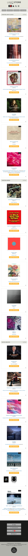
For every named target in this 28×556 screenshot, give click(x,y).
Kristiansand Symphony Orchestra (16, 116)
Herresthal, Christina (9, 470)
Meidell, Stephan (11, 281)
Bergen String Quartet (16, 510)
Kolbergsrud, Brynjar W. (21, 171)
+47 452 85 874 (14, 527)
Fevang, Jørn (14, 172)
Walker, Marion (5, 116)
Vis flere (24, 14)
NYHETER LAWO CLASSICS (7, 14)
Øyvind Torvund (14, 228)
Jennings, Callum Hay (5, 509)
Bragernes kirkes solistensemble (8, 170)
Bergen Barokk (17, 281)
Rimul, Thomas (16, 444)
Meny (14, 524)
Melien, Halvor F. (16, 170)
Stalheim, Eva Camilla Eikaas (16, 508)
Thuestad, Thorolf (22, 89)
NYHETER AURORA (6, 180)
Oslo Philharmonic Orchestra (9, 36)
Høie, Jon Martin (11, 171)
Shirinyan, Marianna (6, 390)
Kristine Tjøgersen (14, 202)
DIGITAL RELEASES (6, 342)
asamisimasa (14, 334)
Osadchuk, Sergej (17, 509)
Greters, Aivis (17, 36)
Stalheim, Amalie (6, 508)
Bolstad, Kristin (14, 255)
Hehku (21, 470)
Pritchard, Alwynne (6, 89)
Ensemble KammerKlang (9, 444)
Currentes (14, 144)
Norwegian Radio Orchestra (17, 390)
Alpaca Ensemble (15, 89)
